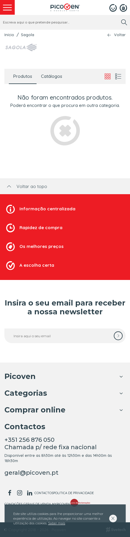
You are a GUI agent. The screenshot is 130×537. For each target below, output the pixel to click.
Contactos (43, 493)
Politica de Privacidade (73, 493)
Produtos (22, 76)
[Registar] (123, 7)
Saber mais (56, 523)
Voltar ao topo (26, 186)
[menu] (7, 7)
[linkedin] (29, 493)
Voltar (120, 35)
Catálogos (51, 76)
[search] (124, 22)
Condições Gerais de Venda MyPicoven (37, 504)
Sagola (27, 34)
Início (9, 34)
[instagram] (19, 493)
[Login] (113, 7)
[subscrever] (118, 335)
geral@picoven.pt (31, 472)
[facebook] (9, 493)
